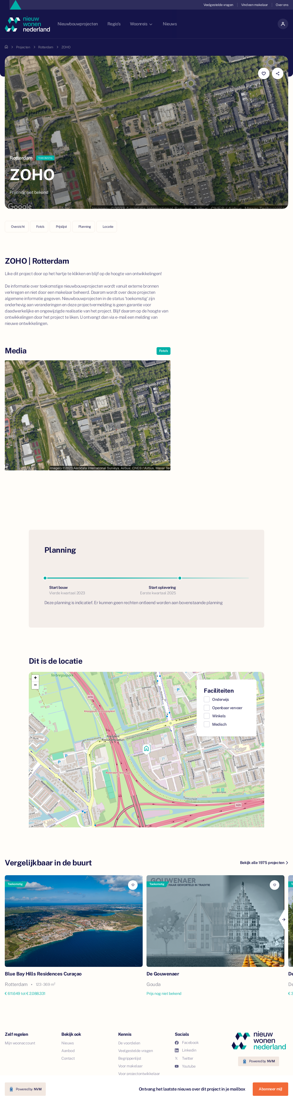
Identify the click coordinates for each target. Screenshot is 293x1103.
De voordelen (129, 1043)
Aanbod (68, 1050)
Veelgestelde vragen (218, 5)
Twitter (184, 1058)
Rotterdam (45, 47)
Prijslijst (61, 226)
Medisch (219, 724)
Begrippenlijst (129, 1058)
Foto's (40, 226)
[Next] (283, 919)
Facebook (187, 1042)
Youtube (185, 1066)
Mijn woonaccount (20, 1043)
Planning (84, 226)
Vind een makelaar (254, 5)
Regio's (122, 23)
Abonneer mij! (270, 1089)
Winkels (219, 716)
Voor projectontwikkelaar (139, 1073)
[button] (146, 749)
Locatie (108, 226)
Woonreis (149, 23)
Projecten (23, 47)
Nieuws (179, 23)
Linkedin (185, 1050)
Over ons (282, 5)
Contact (68, 1058)
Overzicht (18, 226)
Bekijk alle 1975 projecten (264, 862)
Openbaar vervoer (227, 708)
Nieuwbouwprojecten (84, 23)
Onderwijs (220, 699)
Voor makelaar (130, 1066)
